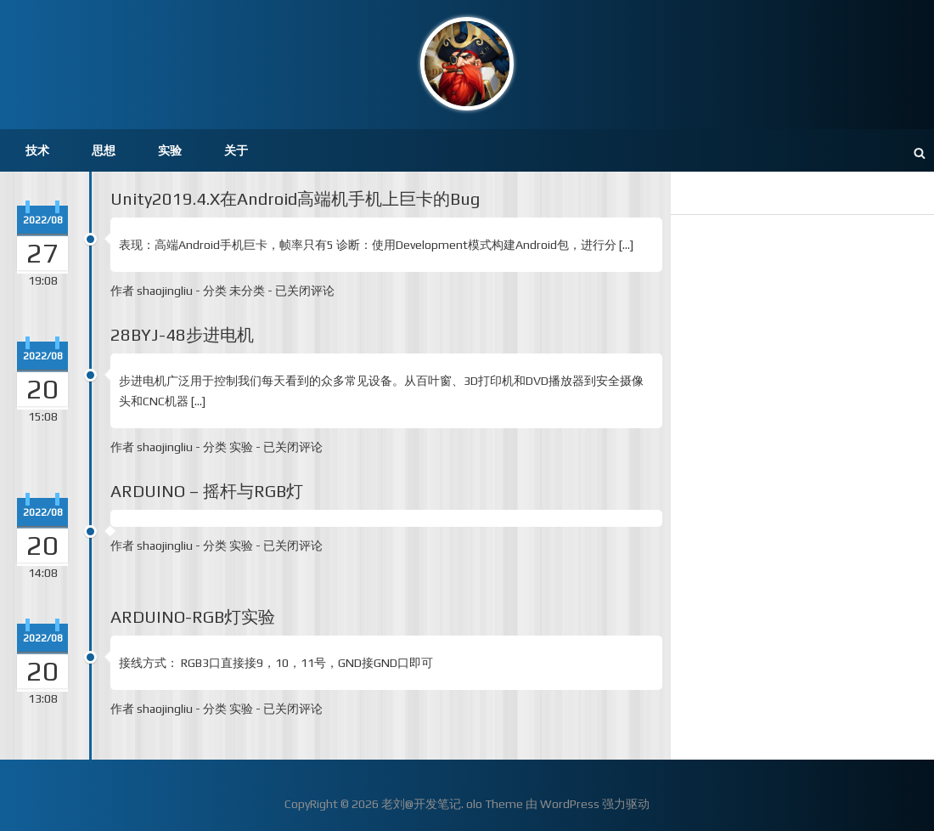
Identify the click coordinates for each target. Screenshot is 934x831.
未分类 (247, 290)
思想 (103, 150)
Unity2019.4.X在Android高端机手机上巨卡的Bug (295, 198)
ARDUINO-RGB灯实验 (192, 616)
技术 (37, 150)
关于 (236, 150)
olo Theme (494, 804)
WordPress (569, 804)
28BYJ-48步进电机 (182, 334)
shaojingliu (165, 290)
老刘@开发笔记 (421, 804)
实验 (170, 150)
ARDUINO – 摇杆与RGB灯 (206, 490)
